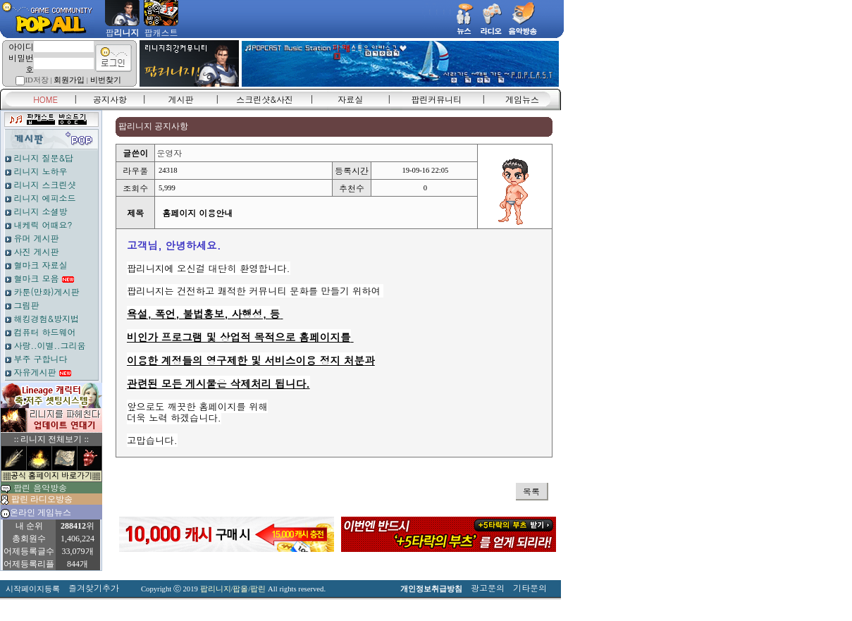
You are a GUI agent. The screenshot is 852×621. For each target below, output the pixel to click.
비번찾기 (105, 80)
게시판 (181, 99)
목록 (531, 491)
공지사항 (110, 99)
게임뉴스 (522, 99)
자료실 (350, 99)
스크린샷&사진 (264, 99)
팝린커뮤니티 (436, 99)
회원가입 (69, 80)
